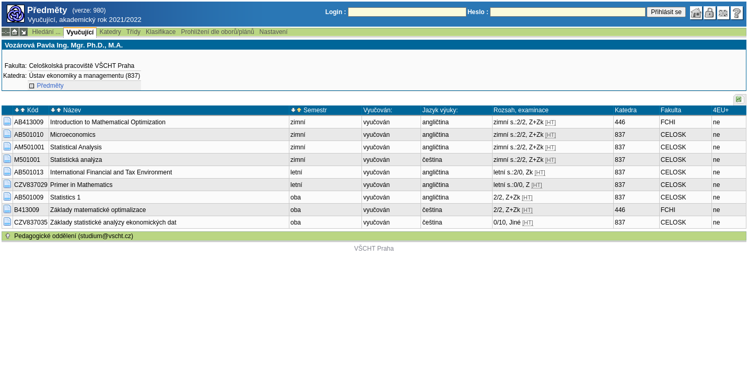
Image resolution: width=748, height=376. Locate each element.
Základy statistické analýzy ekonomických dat (113, 222)
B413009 (26, 210)
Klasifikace (161, 32)
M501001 (27, 159)
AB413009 (28, 122)
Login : (335, 12)
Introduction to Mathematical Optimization (108, 122)
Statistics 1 (65, 197)
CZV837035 (31, 222)
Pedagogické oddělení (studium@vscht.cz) (73, 236)
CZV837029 (31, 185)
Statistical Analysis (76, 147)
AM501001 (29, 147)
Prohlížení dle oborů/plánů (217, 32)
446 (620, 122)
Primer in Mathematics (81, 185)
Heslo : (478, 12)
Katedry (110, 32)
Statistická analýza (76, 159)
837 (620, 134)
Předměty (50, 85)
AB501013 (28, 172)
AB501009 (28, 197)
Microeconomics (73, 134)
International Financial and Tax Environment (111, 172)
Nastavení (274, 32)
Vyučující (80, 32)
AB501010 (28, 134)
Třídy (133, 32)
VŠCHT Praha (374, 248)
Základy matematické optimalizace (98, 210)
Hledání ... (46, 32)
